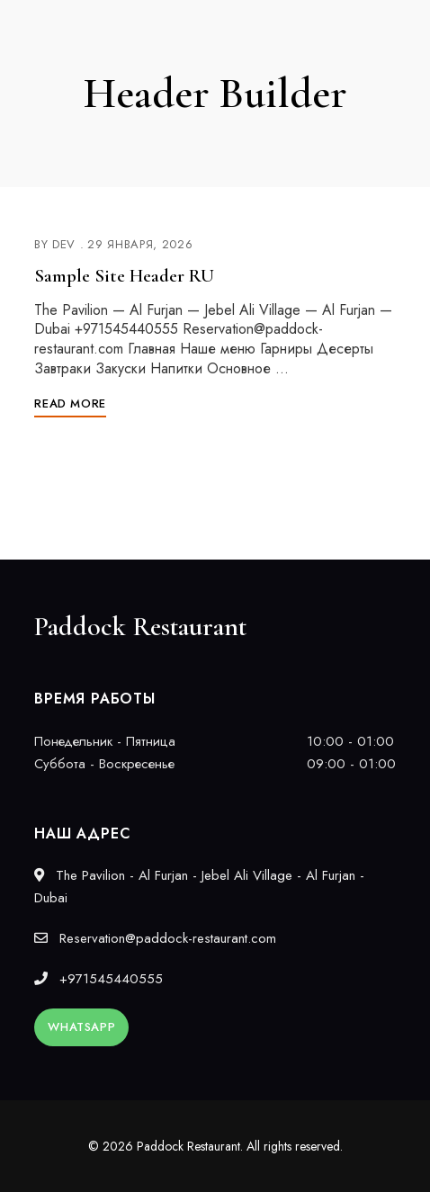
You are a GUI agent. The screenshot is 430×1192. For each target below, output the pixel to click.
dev (64, 244)
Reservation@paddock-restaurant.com (155, 938)
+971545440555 (98, 979)
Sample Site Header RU (124, 275)
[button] (81, 1027)
